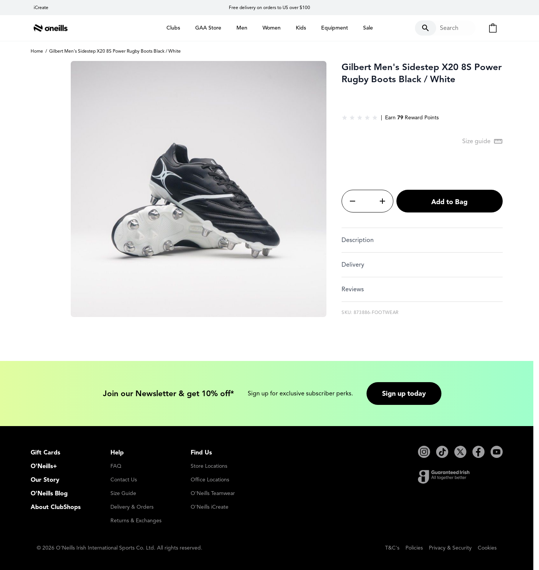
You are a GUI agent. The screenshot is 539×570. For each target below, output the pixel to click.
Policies (414, 548)
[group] (360, 118)
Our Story (45, 480)
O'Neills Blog (49, 493)
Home (37, 51)
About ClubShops (56, 507)
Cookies (487, 548)
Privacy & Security (450, 548)
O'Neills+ (44, 466)
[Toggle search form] (445, 28)
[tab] (422, 240)
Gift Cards (45, 452)
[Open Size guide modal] (482, 141)
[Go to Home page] (51, 28)
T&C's (392, 548)
